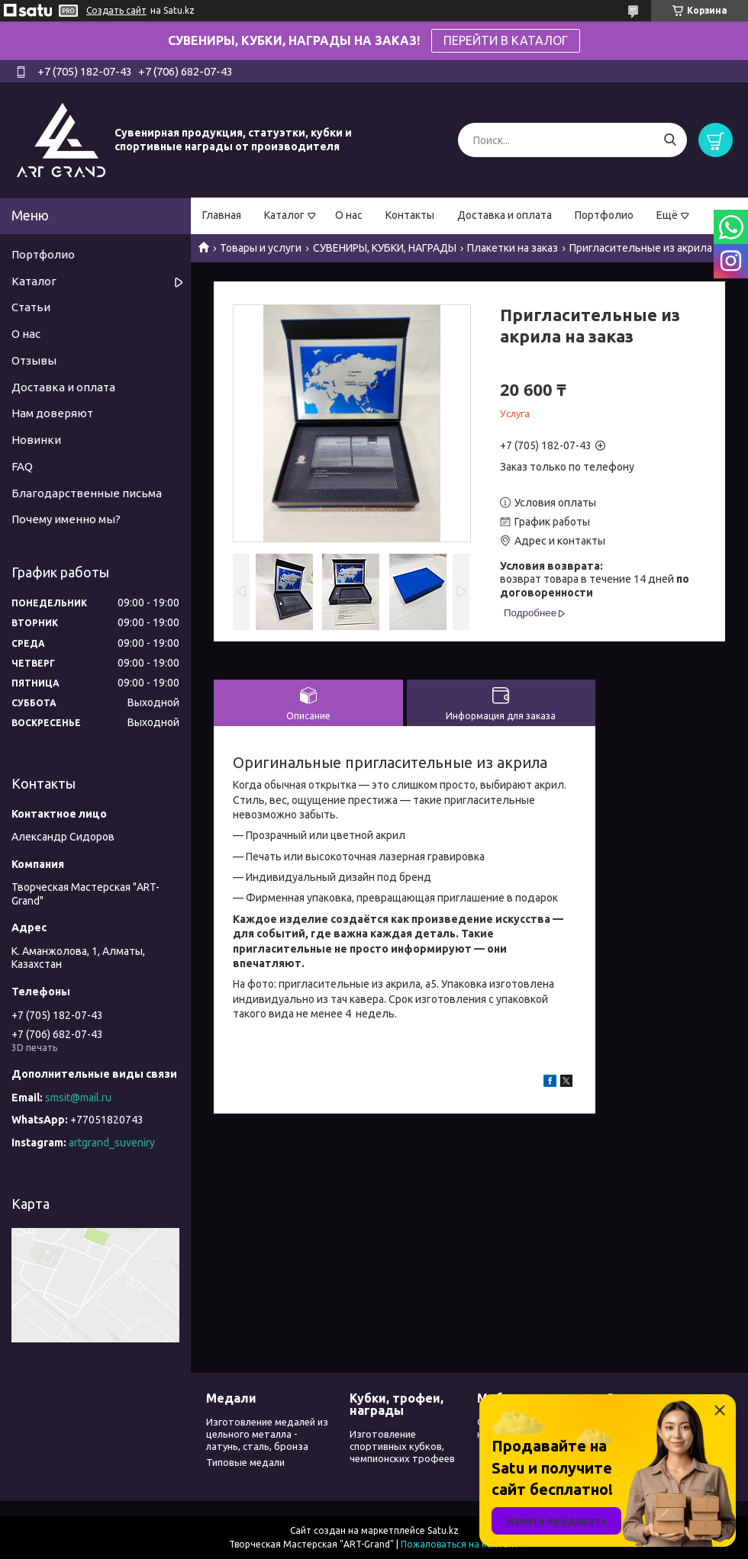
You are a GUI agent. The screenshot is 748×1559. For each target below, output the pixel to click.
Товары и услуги (260, 248)
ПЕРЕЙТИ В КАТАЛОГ (505, 40)
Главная (221, 215)
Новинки (36, 439)
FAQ (22, 466)
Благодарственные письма (86, 493)
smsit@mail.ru (78, 1097)
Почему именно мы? (66, 519)
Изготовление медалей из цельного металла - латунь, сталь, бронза (267, 1434)
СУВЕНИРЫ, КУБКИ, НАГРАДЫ (384, 248)
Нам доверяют (52, 413)
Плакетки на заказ (512, 248)
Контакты (409, 215)
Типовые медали (245, 1462)
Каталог (284, 215)
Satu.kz (443, 1530)
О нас (349, 215)
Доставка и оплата (504, 215)
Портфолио (604, 215)
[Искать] (670, 140)
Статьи (30, 307)
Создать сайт (116, 10)
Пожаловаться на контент (460, 1544)
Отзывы (33, 360)
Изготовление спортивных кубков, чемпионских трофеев (402, 1446)
